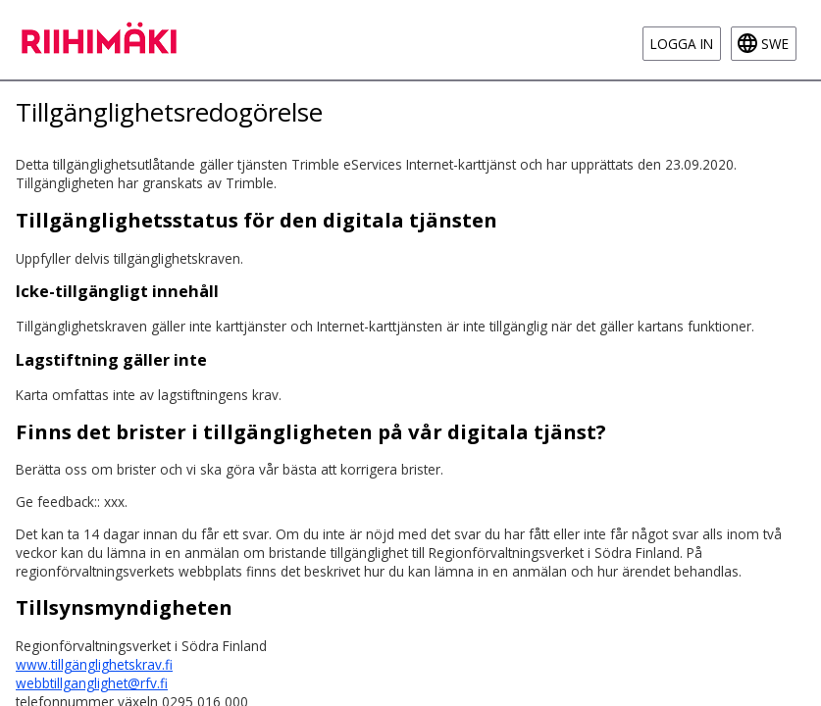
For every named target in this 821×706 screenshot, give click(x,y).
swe (775, 43)
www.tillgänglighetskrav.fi (94, 664)
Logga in (681, 43)
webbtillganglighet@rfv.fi (92, 683)
